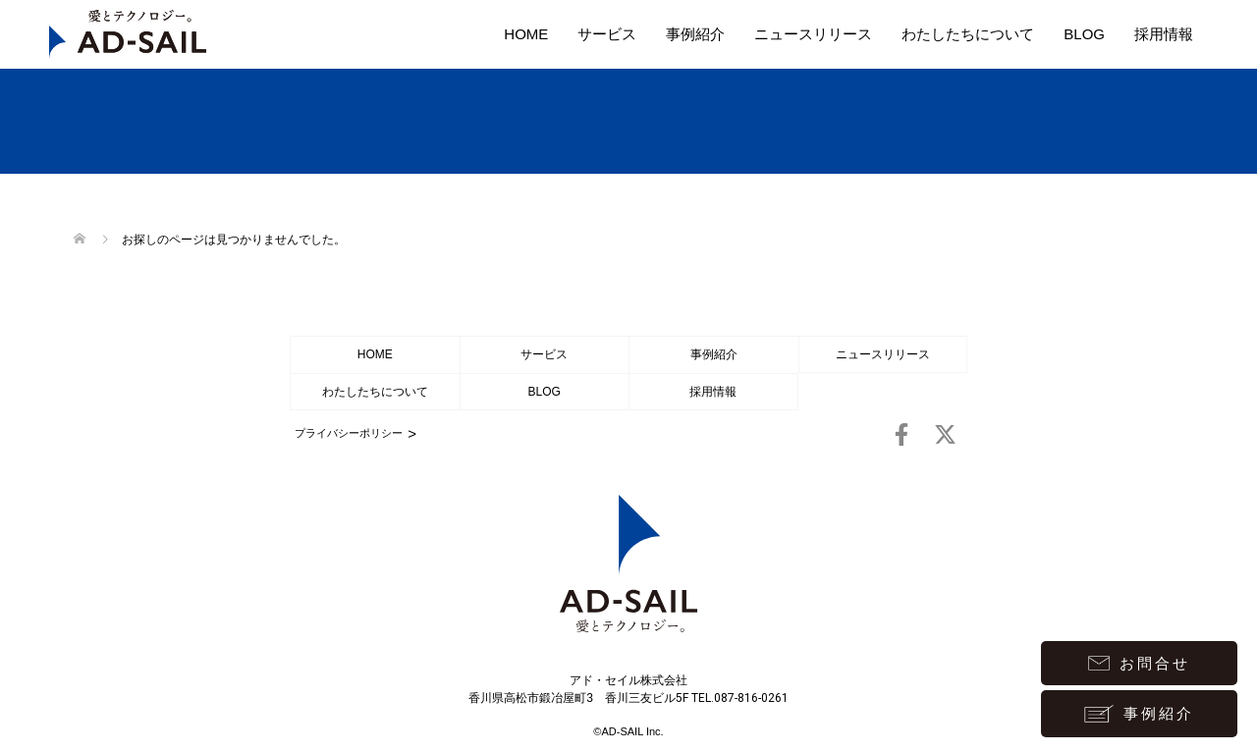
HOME (526, 34)
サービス (606, 34)
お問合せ (1139, 663)
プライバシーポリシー (349, 433)
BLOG (1084, 34)
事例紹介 (695, 34)
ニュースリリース (813, 34)
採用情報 (1163, 34)
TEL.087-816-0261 (740, 698)
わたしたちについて (968, 34)
